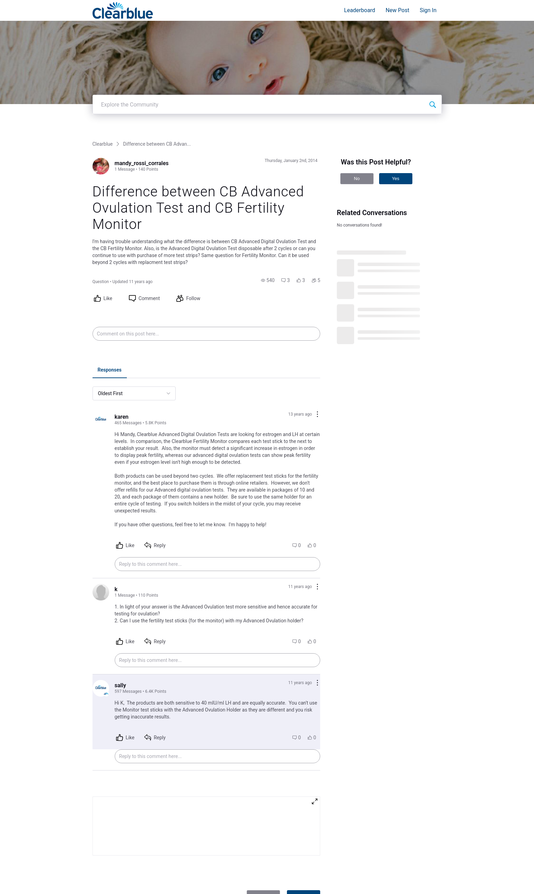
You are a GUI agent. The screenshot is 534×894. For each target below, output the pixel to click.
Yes (395, 167)
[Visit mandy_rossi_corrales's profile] (101, 155)
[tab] (110, 359)
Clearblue (103, 133)
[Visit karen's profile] (101, 408)
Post (303, 884)
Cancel (263, 884)
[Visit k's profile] (101, 581)
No (357, 167)
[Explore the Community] (432, 93)
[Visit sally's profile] (101, 677)
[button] (268, 269)
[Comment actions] (317, 403)
